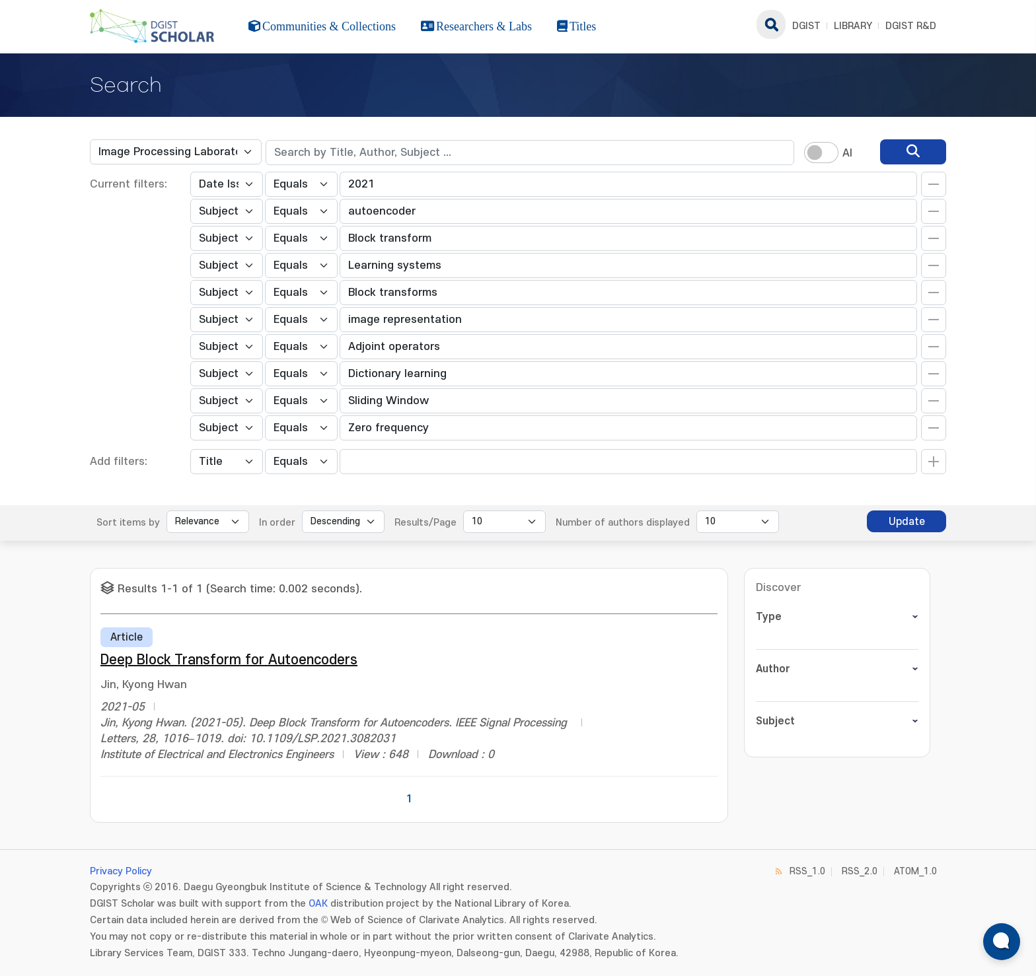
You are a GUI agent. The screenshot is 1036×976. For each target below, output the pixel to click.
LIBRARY (853, 26)
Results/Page (425, 522)
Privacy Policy (121, 871)
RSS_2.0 (859, 871)
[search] (913, 151)
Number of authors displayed (623, 522)
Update (907, 522)
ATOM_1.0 (915, 871)
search (771, 24)
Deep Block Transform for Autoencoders (228, 660)
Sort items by (128, 522)
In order (277, 522)
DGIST (806, 26)
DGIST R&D (910, 26)
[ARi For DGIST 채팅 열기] (1001, 941)
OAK (318, 903)
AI (847, 153)
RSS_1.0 (807, 871)
